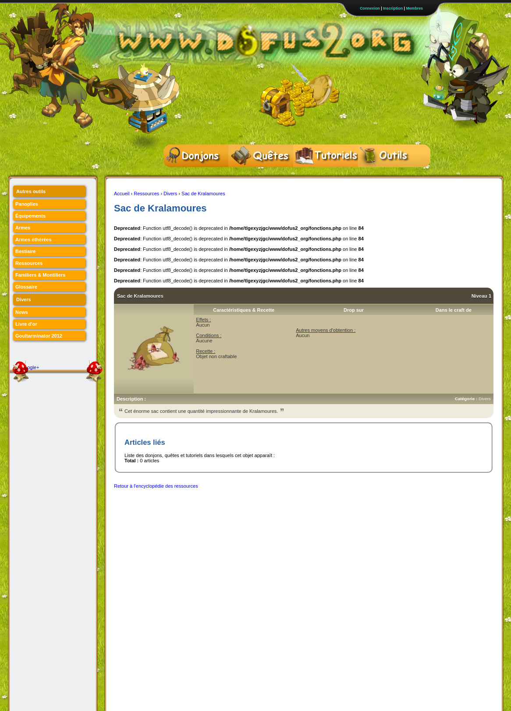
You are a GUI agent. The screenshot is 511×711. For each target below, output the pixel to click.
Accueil (121, 193)
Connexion (370, 8)
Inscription (393, 8)
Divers (170, 193)
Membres (414, 8)
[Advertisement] (273, 513)
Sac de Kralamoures (203, 193)
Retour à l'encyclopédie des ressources (156, 486)
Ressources (146, 193)
